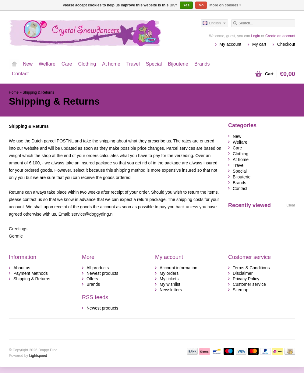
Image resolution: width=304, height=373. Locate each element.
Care (67, 63)
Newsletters (171, 289)
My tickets (169, 278)
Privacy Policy (246, 278)
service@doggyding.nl (92, 214)
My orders (169, 273)
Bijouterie (178, 63)
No (201, 5)
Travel (133, 63)
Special (154, 63)
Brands (202, 63)
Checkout (286, 44)
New (28, 63)
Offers (92, 278)
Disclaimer (243, 273)
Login (255, 36)
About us (21, 267)
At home (111, 63)
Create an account (280, 36)
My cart (259, 44)
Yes (186, 5)
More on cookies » (226, 5)
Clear (290, 205)
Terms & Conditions (251, 267)
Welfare (47, 63)
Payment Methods (30, 273)
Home (14, 64)
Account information (178, 267)
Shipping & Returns (38, 92)
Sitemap (240, 289)
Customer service (249, 284)
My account (231, 44)
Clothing (87, 63)
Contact (20, 73)
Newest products (102, 273)
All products (98, 267)
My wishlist (170, 284)
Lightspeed (38, 355)
